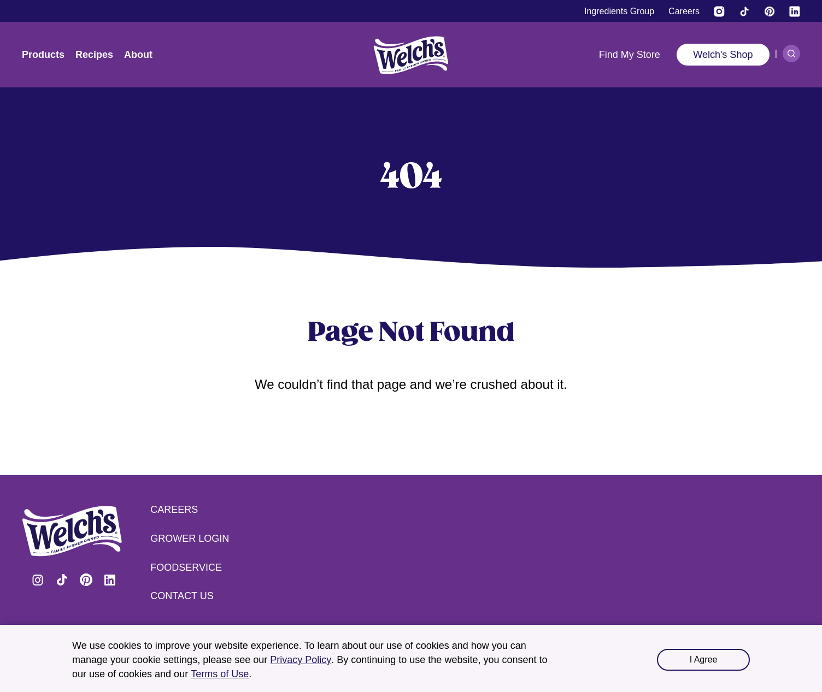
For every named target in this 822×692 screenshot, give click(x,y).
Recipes (94, 54)
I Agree (704, 659)
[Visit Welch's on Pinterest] (769, 11)
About (138, 54)
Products (43, 54)
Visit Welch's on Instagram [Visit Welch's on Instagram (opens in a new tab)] (38, 580)
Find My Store (629, 54)
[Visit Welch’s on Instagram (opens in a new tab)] (719, 11)
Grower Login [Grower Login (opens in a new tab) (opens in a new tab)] (189, 538)
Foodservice (186, 567)
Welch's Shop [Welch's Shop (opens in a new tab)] (723, 54)
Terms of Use (220, 674)
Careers (174, 509)
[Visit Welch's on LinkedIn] (794, 11)
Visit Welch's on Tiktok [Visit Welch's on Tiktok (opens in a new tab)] (62, 580)
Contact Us (181, 595)
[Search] (791, 53)
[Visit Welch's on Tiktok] (744, 11)
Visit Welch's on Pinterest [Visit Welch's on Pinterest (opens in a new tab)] (86, 580)
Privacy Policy (300, 659)
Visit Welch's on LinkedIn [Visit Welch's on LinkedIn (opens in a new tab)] (110, 580)
